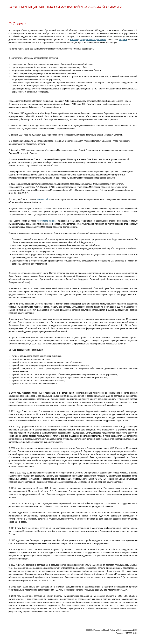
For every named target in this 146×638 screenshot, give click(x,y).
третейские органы (46, 221)
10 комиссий (42, 199)
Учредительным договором (93, 39)
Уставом (74, 39)
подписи (123, 39)
